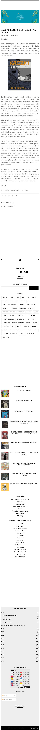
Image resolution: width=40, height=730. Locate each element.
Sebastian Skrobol (20, 552)
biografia (30, 301)
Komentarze (7, 699)
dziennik (5, 308)
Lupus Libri (20, 502)
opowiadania (30, 319)
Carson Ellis (20, 524)
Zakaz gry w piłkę (24, 390)
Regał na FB (20, 513)
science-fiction (7, 330)
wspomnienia (14, 333)
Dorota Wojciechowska (20, 528)
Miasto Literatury (20, 504)
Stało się (20, 516)
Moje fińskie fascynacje (20, 506)
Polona (20, 509)
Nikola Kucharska (20, 545)
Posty (4, 695)
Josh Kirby (20, 538)
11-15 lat (5, 297)
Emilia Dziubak (20, 531)
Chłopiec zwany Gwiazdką (24, 411)
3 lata (11, 297)
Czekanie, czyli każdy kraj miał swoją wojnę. (24, 453)
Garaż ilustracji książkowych (20, 499)
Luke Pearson (20, 540)
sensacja (16, 330)
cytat (4, 304)
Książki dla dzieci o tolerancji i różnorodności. (24, 464)
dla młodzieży (31, 304)
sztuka (23, 330)
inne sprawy (20, 312)
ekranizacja (13, 308)
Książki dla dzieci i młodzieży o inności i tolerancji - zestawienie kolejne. (24, 432)
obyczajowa (20, 319)
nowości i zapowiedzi (8, 319)
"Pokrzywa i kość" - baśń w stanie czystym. (24, 474)
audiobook (12, 301)
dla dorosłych (12, 304)
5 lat (23, 297)
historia (12, 312)
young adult (30, 333)
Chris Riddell (20, 526)
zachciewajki (6, 337)
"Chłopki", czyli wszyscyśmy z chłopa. (24, 484)
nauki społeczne (30, 315)
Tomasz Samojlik (20, 556)
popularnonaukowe (8, 326)
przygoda (26, 326)
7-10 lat (34, 297)
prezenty (18, 326)
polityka (35, 322)
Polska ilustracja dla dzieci (20, 511)
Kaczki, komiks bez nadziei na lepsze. (24, 442)
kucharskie (20, 315)
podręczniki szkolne (18, 322)
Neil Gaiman (20, 542)
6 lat (28, 297)
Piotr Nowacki (20, 547)
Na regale (15, 727)
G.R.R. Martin (20, 533)
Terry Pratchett (20, 554)
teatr (29, 330)
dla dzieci (21, 304)
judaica (29, 312)
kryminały (11, 315)
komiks (4, 315)
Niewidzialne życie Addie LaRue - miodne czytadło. (24, 422)
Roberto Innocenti (20, 549)
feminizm (5, 312)
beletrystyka (21, 301)
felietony (31, 308)
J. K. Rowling (20, 535)
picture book (6, 322)
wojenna (5, 333)
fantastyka (23, 308)
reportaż (34, 326)
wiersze (35, 330)
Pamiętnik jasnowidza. (24, 401)
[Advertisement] (20, 363)
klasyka (36, 312)
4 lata (17, 297)
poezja (28, 322)
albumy (5, 301)
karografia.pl (34, 728)
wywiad (22, 333)
